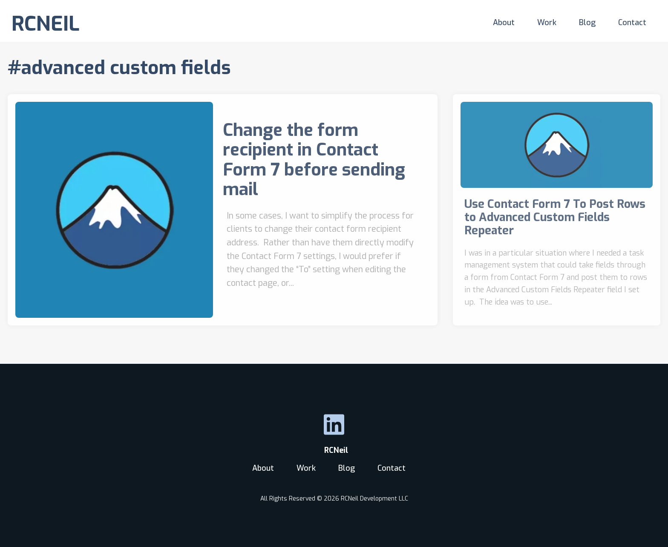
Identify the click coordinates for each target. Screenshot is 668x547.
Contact (632, 22)
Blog (587, 22)
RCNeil (334, 450)
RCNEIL (46, 23)
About (504, 22)
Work (546, 22)
